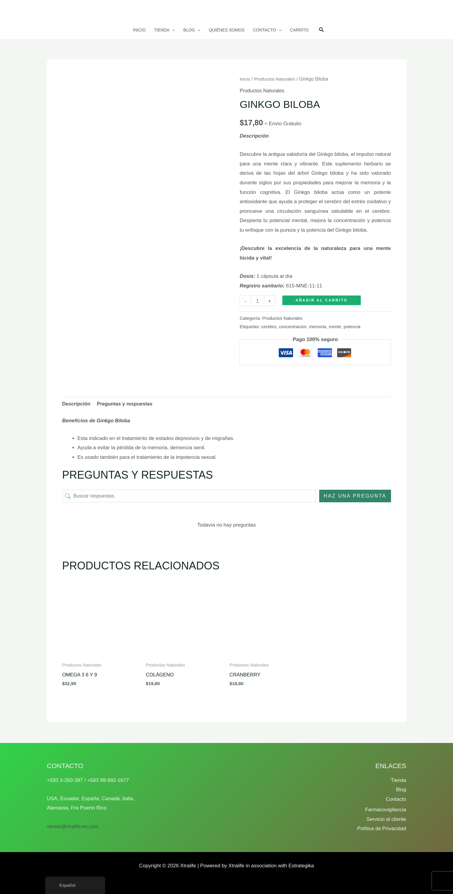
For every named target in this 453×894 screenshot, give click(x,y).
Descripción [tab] (76, 404)
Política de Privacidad (381, 829)
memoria (319, 326)
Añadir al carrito (322, 300)
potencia (354, 326)
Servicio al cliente (386, 819)
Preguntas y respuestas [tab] (126, 404)
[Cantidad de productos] (257, 301)
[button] (172, 30)
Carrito (299, 30)
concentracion (293, 326)
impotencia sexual (196, 457)
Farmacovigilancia (385, 810)
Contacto (267, 30)
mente (337, 326)
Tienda (164, 30)
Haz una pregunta (355, 496)
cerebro (269, 326)
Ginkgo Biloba (114, 421)
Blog (191, 30)
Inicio (139, 30)
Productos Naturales (275, 79)
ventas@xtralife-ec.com (73, 826)
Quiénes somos (227, 30)
